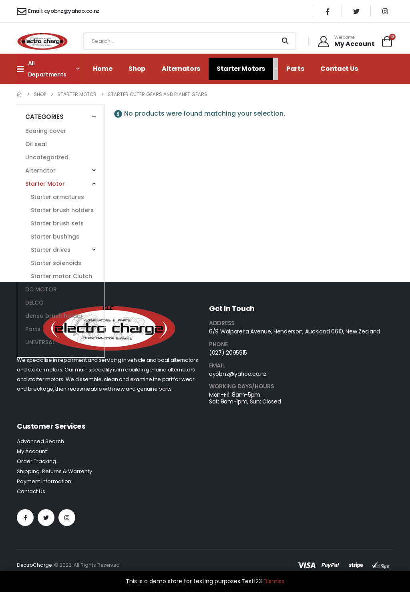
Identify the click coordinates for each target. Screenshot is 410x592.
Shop (137, 68)
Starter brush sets (57, 223)
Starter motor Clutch (61, 276)
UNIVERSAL (40, 342)
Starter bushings (55, 237)
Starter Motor (45, 184)
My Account (32, 451)
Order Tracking (36, 461)
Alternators (181, 68)
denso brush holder (54, 316)
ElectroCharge (34, 565)
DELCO (34, 303)
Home (103, 68)
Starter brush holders (62, 210)
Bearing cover (45, 131)
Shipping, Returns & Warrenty (54, 471)
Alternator (40, 171)
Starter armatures (57, 197)
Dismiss (273, 581)
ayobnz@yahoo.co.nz (238, 374)
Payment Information (44, 481)
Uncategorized (46, 157)
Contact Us (339, 68)
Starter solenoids (56, 263)
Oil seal (36, 144)
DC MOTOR (41, 289)
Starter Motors (241, 68)
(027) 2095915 (228, 353)
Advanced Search (40, 441)
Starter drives (50, 250)
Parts (295, 68)
